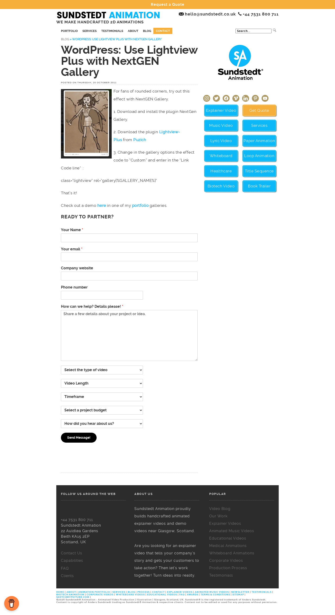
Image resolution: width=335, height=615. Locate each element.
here (101, 205)
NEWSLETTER (240, 592)
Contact (163, 31)
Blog (147, 31)
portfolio (140, 205)
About (133, 31)
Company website (77, 268)
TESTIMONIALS (261, 592)
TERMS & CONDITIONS (215, 594)
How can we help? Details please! (92, 306)
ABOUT (71, 592)
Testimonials (112, 31)
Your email (71, 249)
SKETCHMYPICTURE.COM (73, 597)
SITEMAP (238, 594)
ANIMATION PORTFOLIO (94, 592)
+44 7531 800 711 (77, 520)
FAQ (182, 594)
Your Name (72, 230)
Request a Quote (167, 4)
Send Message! (78, 437)
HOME (60, 592)
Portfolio (69, 31)
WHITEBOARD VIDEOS (130, 594)
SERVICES (119, 592)
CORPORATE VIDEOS (100, 594)
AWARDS (192, 594)
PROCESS (143, 592)
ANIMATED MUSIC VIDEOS (212, 592)
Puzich (139, 139)
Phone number (74, 287)
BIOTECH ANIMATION (70, 594)
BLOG (131, 592)
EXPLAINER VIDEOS (179, 592)
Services (89, 31)
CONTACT (158, 592)
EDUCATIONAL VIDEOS (162, 594)
